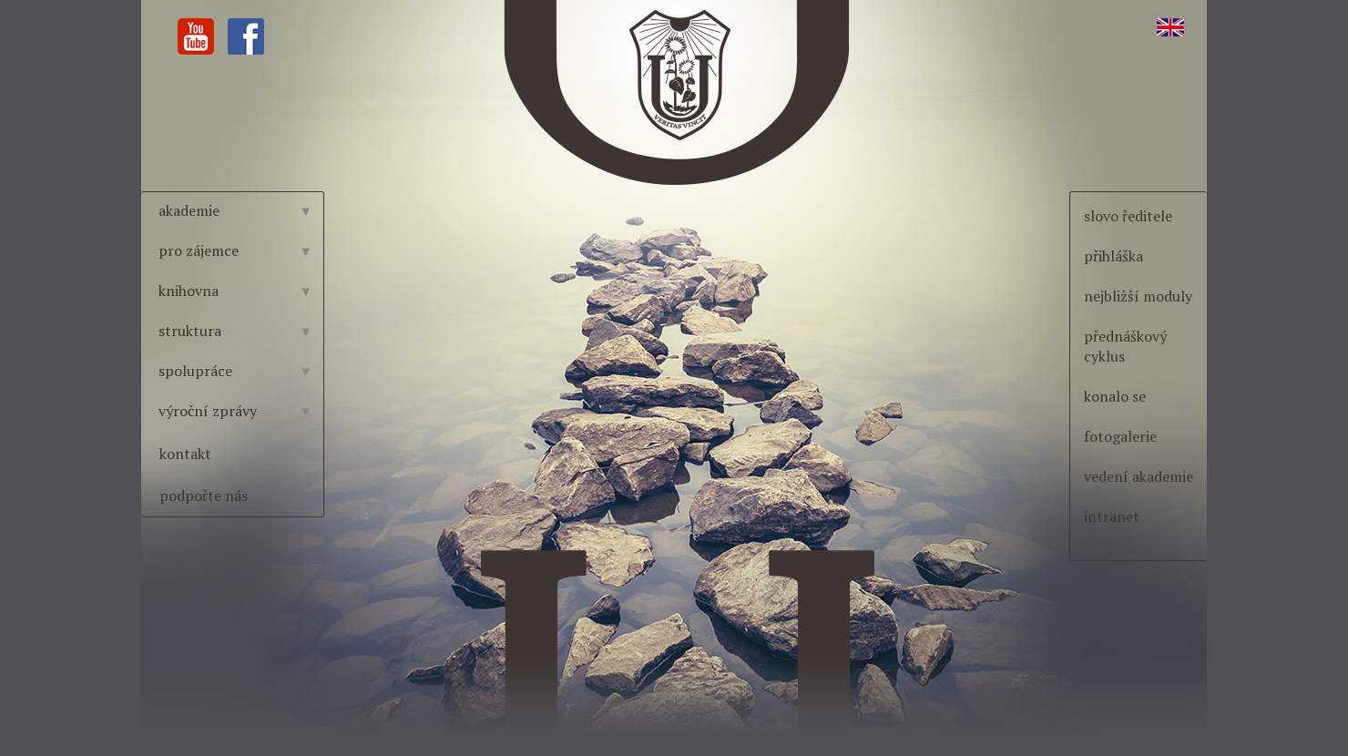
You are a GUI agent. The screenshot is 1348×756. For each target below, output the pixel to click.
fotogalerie (1120, 436)
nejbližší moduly (1138, 296)
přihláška (1113, 256)
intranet (1111, 516)
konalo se (1115, 396)
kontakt (185, 454)
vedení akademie (1138, 476)
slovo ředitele (1128, 216)
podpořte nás (203, 495)
